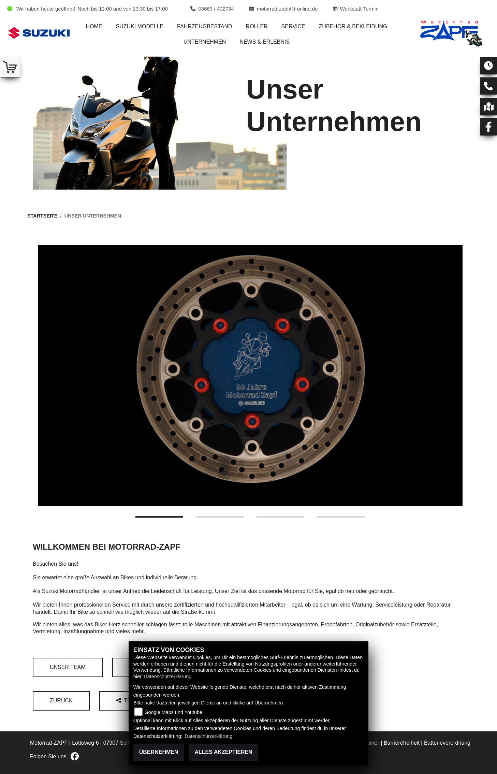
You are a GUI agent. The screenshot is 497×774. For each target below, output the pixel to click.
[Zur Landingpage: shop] (10, 67)
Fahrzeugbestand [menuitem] (204, 26)
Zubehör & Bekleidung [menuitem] (353, 26)
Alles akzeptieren (223, 752)
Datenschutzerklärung (167, 676)
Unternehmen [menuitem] (205, 42)
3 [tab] (280, 517)
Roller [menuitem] (257, 26)
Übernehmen (158, 752)
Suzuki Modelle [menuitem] (139, 26)
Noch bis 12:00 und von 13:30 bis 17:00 (123, 9)
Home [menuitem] (94, 26)
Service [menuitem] (293, 26)
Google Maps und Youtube (173, 712)
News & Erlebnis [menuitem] (264, 42)
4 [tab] (341, 517)
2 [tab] (220, 517)
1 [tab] (159, 517)
